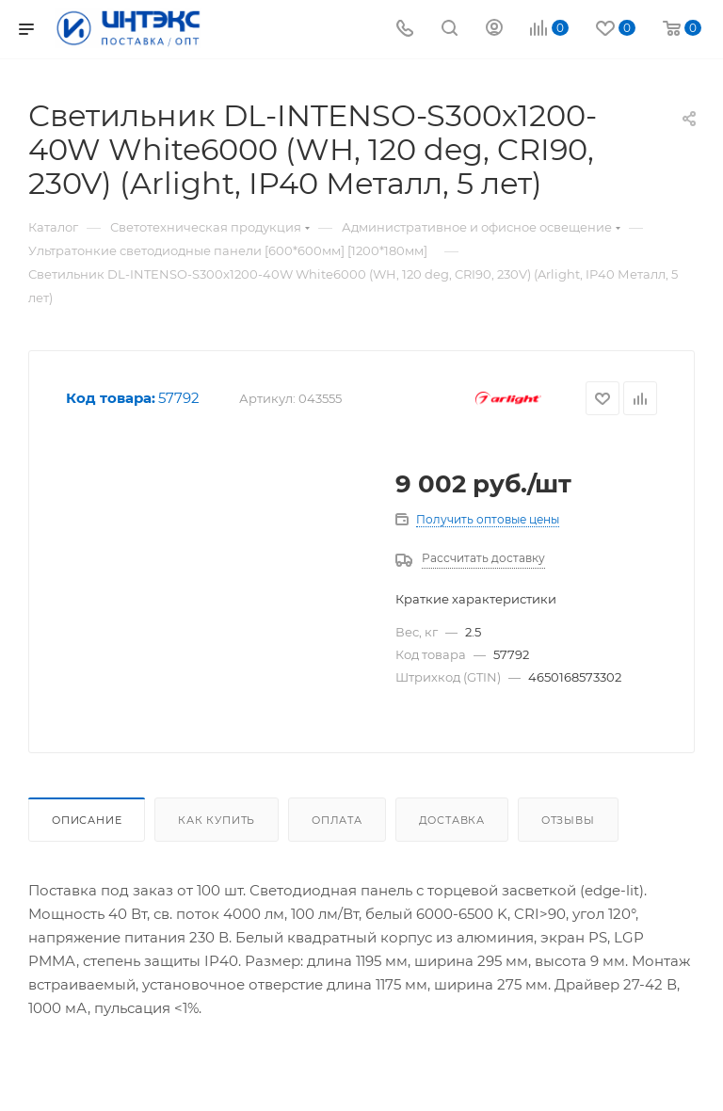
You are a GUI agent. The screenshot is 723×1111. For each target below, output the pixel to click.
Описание (86, 820)
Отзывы (568, 820)
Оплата (337, 820)
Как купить (216, 820)
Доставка (452, 820)
